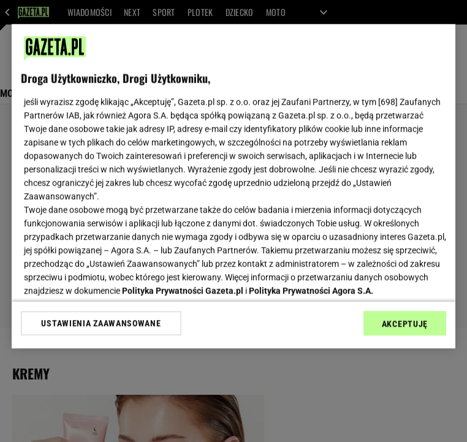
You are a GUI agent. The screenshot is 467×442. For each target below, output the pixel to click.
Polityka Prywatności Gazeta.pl (182, 290)
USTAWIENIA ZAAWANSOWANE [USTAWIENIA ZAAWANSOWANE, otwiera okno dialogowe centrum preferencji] (101, 323)
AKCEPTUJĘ (405, 324)
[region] (233, 186)
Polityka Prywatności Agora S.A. (311, 290)
